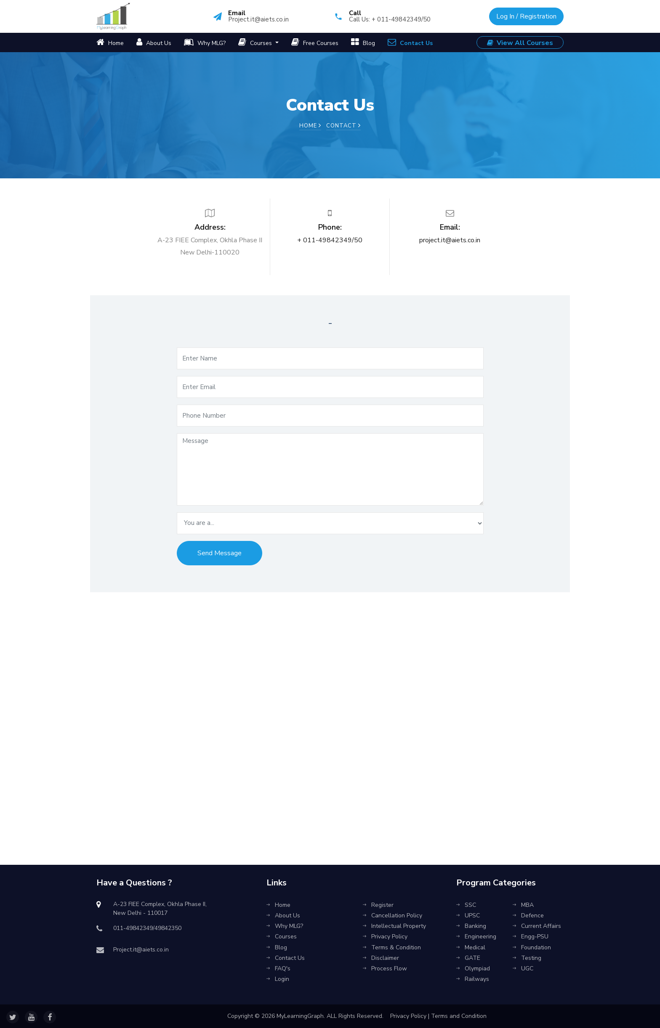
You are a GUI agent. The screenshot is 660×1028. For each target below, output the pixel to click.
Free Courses (314, 42)
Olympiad (473, 968)
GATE (468, 958)
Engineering (476, 937)
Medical (470, 947)
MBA (523, 905)
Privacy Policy (385, 937)
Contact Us (410, 42)
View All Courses (520, 43)
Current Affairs (537, 926)
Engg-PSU (530, 937)
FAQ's (278, 968)
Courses (256, 42)
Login (277, 979)
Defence (528, 915)
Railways (472, 979)
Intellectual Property (394, 926)
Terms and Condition (459, 1016)
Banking (471, 926)
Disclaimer (381, 958)
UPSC (468, 915)
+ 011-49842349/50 (329, 240)
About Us (153, 42)
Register (378, 905)
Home (110, 42)
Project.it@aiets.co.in (258, 19)
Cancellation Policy (392, 915)
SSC (466, 905)
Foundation (532, 947)
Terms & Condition (392, 947)
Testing (527, 958)
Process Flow (385, 968)
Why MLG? (205, 42)
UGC (523, 968)
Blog (363, 42)
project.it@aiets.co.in (449, 240)
